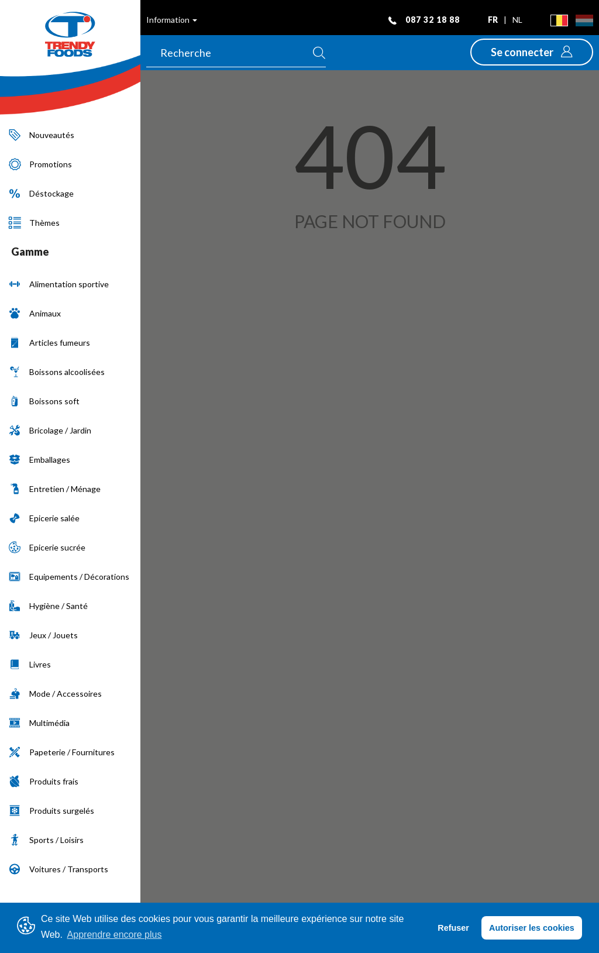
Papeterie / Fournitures (62, 752)
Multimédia (39, 723)
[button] (531, 52)
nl (517, 20)
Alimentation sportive (59, 284)
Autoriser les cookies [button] (531, 928)
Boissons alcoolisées (57, 372)
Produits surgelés (51, 810)
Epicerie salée (44, 518)
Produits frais (43, 781)
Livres (30, 664)
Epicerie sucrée (47, 547)
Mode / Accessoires (55, 693)
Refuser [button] (453, 928)
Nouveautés (41, 135)
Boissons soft (44, 401)
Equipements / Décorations (69, 576)
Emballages (39, 459)
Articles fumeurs (49, 342)
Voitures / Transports (58, 869)
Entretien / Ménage (55, 489)
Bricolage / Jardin (50, 430)
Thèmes (34, 222)
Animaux (35, 313)
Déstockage (41, 193)
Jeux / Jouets (43, 635)
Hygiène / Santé (48, 606)
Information (171, 20)
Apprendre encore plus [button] (114, 935)
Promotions (40, 164)
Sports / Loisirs (46, 840)
